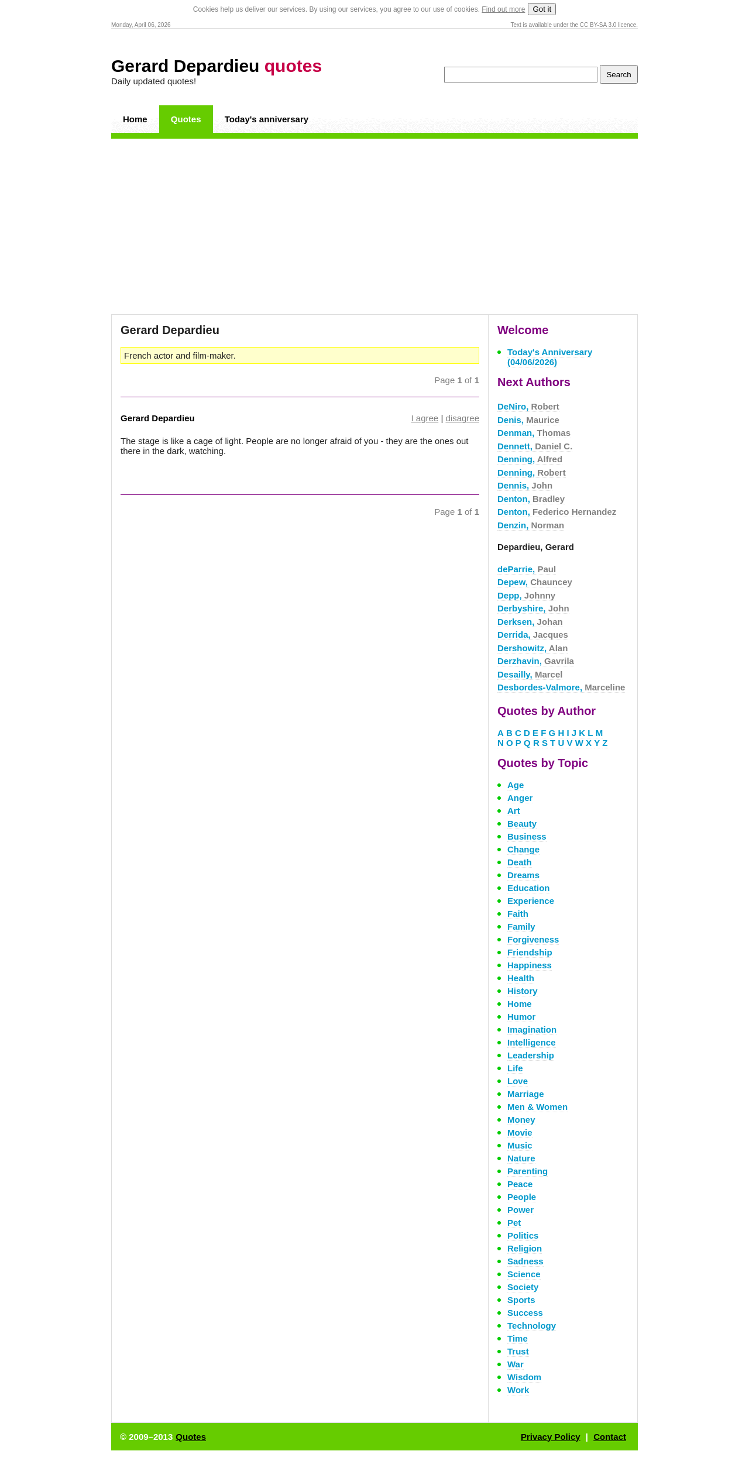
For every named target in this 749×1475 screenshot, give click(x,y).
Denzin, (530, 525)
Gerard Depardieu (216, 65)
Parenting (527, 1171)
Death (519, 862)
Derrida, (532, 634)
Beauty (522, 823)
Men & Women (537, 1107)
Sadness (525, 1261)
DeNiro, (528, 406)
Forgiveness (533, 939)
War (515, 1364)
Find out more (503, 9)
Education (528, 888)
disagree (462, 418)
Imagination (531, 1029)
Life (515, 1068)
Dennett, (534, 446)
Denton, (531, 499)
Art (513, 811)
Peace (519, 1184)
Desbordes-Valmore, (561, 687)
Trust (518, 1351)
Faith (517, 914)
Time (517, 1338)
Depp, (526, 595)
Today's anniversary (266, 119)
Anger (519, 798)
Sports (521, 1300)
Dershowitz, (532, 648)
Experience (530, 901)
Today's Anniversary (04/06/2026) (549, 357)
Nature (521, 1158)
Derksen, (530, 622)
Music (519, 1145)
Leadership (530, 1055)
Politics (522, 1235)
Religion (524, 1248)
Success (525, 1313)
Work (518, 1390)
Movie (519, 1132)
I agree (425, 418)
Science (524, 1274)
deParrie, (526, 569)
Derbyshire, (533, 608)
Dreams (523, 875)
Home (135, 119)
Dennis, (524, 485)
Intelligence (531, 1042)
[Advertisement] (374, 226)
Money (521, 1120)
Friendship (529, 952)
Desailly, (529, 674)
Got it (541, 9)
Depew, (534, 582)
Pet (514, 1223)
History (522, 991)
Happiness (529, 965)
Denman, (534, 433)
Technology (531, 1325)
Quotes (186, 119)
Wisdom (524, 1377)
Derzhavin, (535, 661)
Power (520, 1210)
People (521, 1197)
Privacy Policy (550, 1437)
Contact (609, 1437)
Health (520, 978)
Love (517, 1081)
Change (523, 849)
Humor (521, 1017)
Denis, (528, 420)
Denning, (529, 459)
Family (521, 926)
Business (527, 836)
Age (515, 785)
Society (522, 1287)
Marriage (525, 1094)
